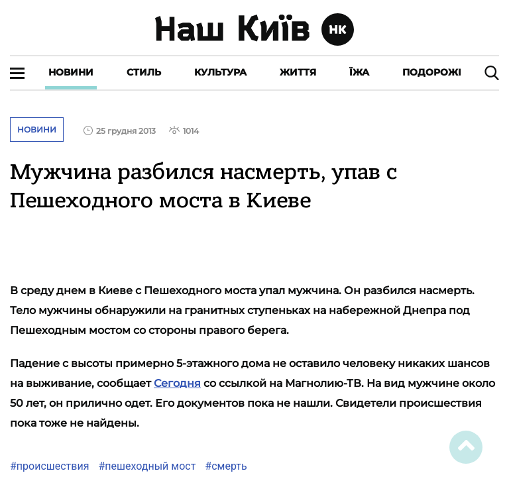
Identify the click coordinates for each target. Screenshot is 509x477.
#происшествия (49, 466)
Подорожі (431, 72)
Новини (70, 72)
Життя (298, 72)
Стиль (144, 72)
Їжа (359, 72)
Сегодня (177, 383)
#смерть (224, 466)
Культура (220, 72)
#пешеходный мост (145, 466)
